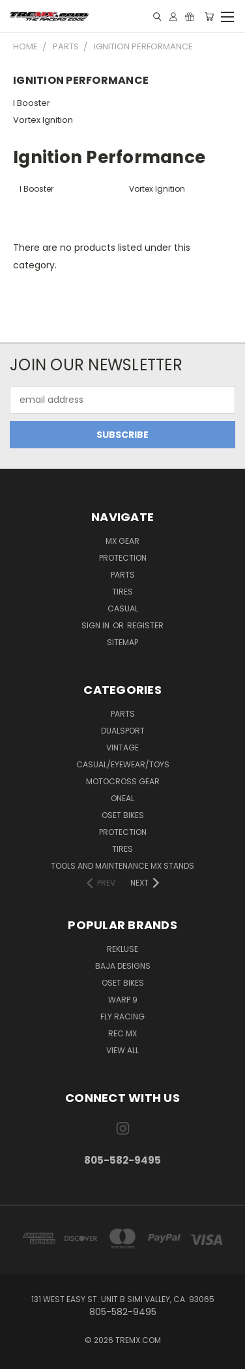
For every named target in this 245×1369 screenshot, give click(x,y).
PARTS (123, 713)
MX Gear (122, 540)
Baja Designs (123, 965)
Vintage (122, 747)
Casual (123, 608)
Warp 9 (122, 999)
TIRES (122, 848)
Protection (123, 557)
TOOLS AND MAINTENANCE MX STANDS (122, 865)
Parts (123, 574)
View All (122, 1050)
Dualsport (123, 730)
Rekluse (122, 948)
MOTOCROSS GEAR (123, 781)
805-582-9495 (122, 1160)
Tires (122, 591)
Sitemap (122, 642)
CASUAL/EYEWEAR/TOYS (122, 764)
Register (145, 625)
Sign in (96, 625)
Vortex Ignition (43, 120)
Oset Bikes (123, 982)
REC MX (122, 1033)
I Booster (31, 103)
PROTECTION (123, 832)
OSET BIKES (123, 815)
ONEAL (122, 798)
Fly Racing (122, 1016)
